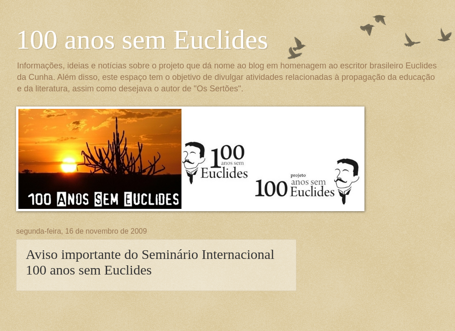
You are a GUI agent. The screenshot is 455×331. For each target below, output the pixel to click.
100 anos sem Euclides (142, 39)
